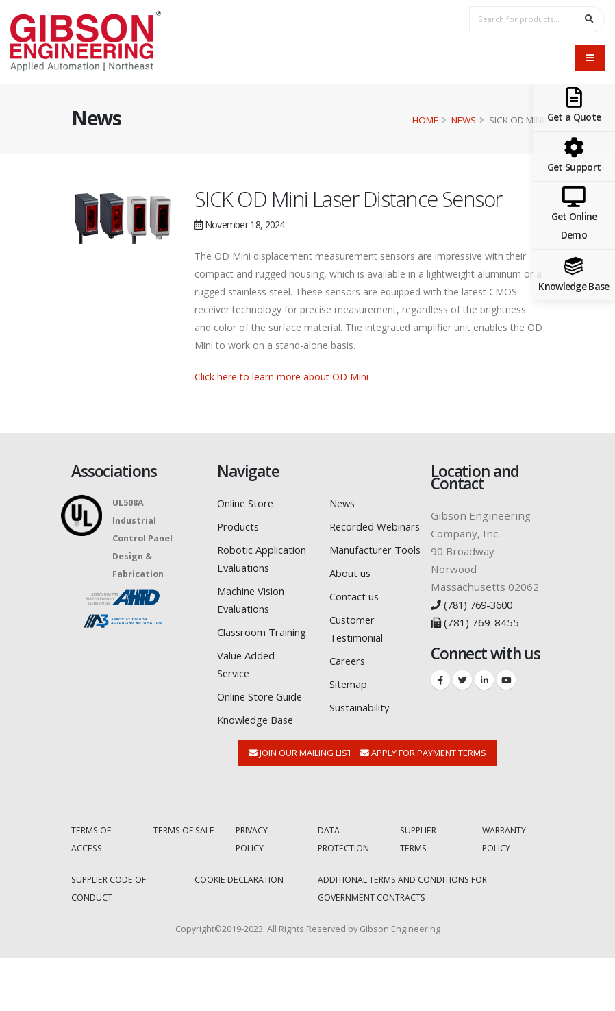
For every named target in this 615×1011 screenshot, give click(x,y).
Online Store (249, 503)
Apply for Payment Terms (423, 806)
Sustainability (363, 743)
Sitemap (350, 720)
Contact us (355, 632)
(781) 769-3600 (475, 604)
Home (425, 120)
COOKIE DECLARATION (239, 933)
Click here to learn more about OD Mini (281, 376)
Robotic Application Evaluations (245, 567)
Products (239, 526)
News (463, 120)
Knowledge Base (258, 773)
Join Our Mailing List (300, 806)
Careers (348, 696)
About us (351, 609)
